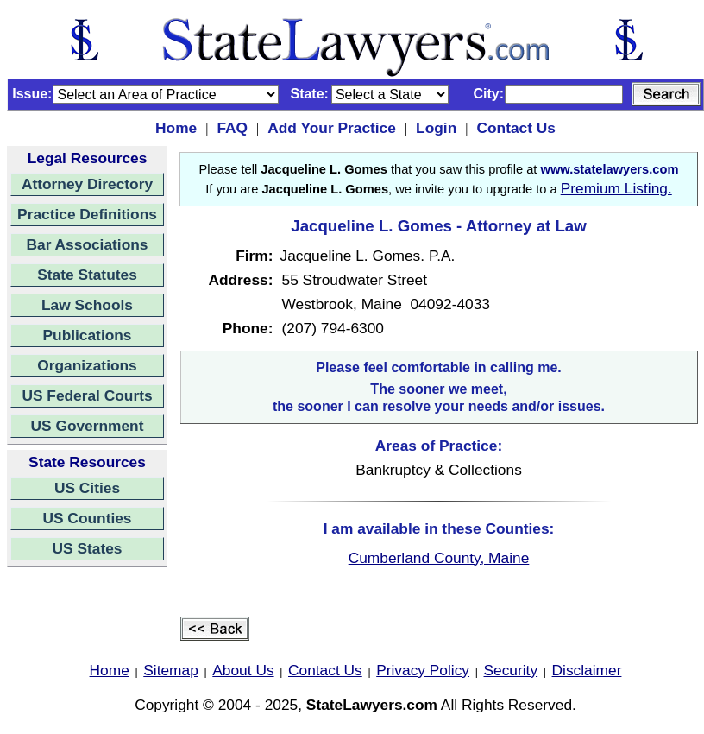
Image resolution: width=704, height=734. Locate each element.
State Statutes (87, 274)
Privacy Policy (422, 670)
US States (88, 548)
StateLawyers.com (371, 704)
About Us (242, 670)
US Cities (87, 488)
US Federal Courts (87, 395)
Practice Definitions (87, 214)
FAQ (232, 127)
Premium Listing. (616, 188)
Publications (86, 335)
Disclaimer (587, 670)
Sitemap (170, 670)
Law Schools (87, 304)
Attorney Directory (87, 184)
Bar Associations (87, 244)
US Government (87, 425)
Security (511, 670)
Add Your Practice (331, 127)
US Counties (86, 518)
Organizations (87, 365)
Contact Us (515, 127)
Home (176, 127)
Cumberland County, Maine (439, 557)
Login (436, 127)
